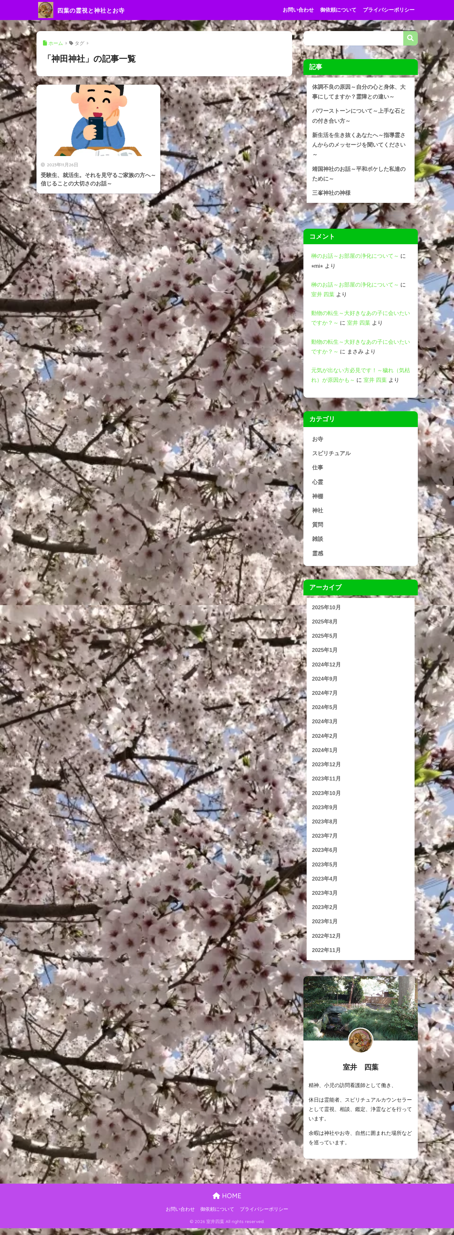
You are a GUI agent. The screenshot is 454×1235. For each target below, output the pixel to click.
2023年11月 (326, 783)
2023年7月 (325, 841)
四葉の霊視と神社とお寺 (91, 10)
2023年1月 (325, 928)
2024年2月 (325, 740)
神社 (317, 513)
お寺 (317, 441)
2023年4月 (325, 885)
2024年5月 (325, 711)
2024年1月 (325, 755)
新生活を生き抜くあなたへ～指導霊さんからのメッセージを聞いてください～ (359, 146)
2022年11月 (326, 957)
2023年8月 (325, 827)
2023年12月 (326, 769)
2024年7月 (325, 697)
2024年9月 (325, 682)
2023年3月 (325, 899)
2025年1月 (325, 654)
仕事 (317, 469)
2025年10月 (326, 610)
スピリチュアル (331, 455)
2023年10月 (326, 798)
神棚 (317, 499)
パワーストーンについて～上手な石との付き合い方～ (359, 116)
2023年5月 (325, 870)
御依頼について (338, 10)
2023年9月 (325, 813)
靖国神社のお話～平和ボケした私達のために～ (359, 175)
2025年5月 (325, 639)
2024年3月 (325, 726)
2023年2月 (325, 914)
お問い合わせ (298, 10)
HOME (227, 1202)
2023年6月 (325, 856)
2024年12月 (326, 668)
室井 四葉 (323, 296)
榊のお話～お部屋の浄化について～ (355, 258)
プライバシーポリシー (389, 10)
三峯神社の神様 (331, 194)
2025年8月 (325, 625)
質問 (317, 527)
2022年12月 (326, 942)
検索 (410, 38)
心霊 (317, 484)
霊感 (317, 556)
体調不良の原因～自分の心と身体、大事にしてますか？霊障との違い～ (359, 92)
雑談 (317, 542)
